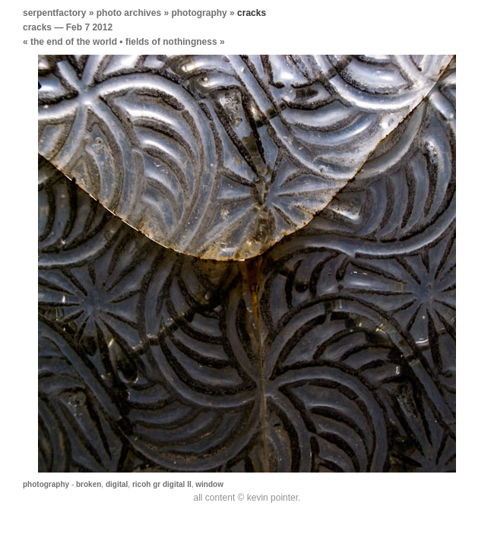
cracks (37, 27)
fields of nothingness (171, 41)
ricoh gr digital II (162, 484)
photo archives (129, 13)
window (209, 484)
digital (117, 484)
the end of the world (73, 41)
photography (198, 13)
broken (88, 484)
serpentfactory (54, 13)
